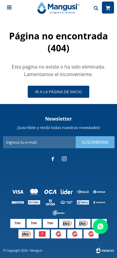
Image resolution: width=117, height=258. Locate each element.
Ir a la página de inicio (58, 91)
